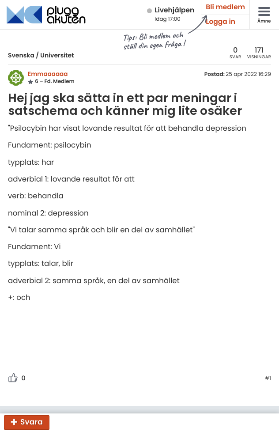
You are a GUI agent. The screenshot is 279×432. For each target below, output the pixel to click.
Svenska (21, 55)
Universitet (57, 55)
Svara (31, 422)
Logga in (220, 22)
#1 (268, 378)
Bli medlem (225, 7)
